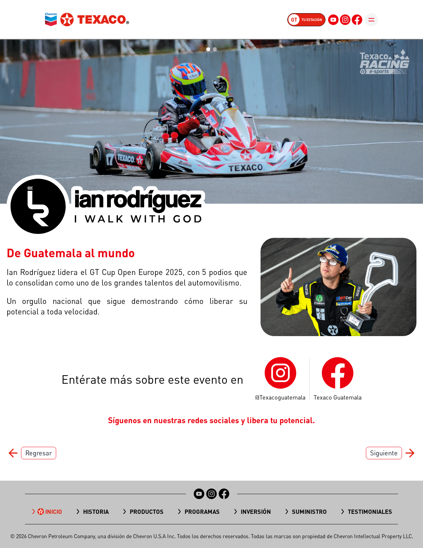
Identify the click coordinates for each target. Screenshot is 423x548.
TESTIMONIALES (370, 511)
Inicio (53, 511)
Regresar (38, 453)
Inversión (256, 511)
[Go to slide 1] (208, 49)
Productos (147, 511)
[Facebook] (357, 19)
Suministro (309, 511)
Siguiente (384, 453)
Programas (202, 511)
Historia (96, 511)
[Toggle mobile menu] (371, 19)
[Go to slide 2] (215, 49)
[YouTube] (333, 19)
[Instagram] (345, 19)
